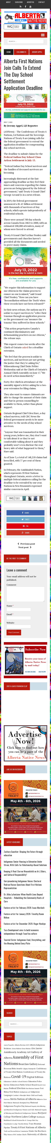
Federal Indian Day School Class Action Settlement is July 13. (22, 158)
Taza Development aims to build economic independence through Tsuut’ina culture (21, 932)
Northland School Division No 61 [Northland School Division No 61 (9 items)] (15, 1120)
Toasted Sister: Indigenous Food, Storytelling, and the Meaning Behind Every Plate (24, 941)
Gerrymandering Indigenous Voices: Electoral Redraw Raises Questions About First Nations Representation (23, 885)
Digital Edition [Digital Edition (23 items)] (35, 1077)
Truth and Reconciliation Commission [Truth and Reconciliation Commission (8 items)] (16, 1131)
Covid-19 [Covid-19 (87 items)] (18, 1076)
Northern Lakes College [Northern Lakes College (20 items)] (23, 1116)
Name (10, 605)
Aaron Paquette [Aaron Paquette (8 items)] (9, 1045)
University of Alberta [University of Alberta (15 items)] (37, 1134)
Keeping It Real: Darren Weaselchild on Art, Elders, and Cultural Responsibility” (25, 873)
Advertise (30, 2)
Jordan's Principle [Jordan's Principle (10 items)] (19, 1095)
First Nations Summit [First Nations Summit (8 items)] (32, 1088)
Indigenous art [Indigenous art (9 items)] (25, 1092)
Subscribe (19, 2)
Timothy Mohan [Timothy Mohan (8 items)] (23, 1124)
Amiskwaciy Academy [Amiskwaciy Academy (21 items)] (15, 1052)
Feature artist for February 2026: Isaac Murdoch (24, 907)
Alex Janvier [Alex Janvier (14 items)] (36, 1048)
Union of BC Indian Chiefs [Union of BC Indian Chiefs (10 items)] (17, 1134)
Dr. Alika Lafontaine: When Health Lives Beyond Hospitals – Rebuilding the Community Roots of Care (24, 898)
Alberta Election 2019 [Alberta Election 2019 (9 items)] (22, 1045)
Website (10, 622)
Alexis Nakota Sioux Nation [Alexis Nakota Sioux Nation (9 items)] (21, 1048)
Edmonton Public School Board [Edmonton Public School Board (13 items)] (23, 1084)
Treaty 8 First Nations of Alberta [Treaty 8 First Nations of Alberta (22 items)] (28, 1127)
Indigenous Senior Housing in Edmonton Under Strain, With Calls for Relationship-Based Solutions (25, 863)
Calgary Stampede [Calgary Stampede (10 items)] (29, 1068)
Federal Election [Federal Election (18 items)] (17, 1088)
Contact (41, 2)
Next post (24, 547)
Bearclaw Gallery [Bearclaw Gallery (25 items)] (28, 1064)
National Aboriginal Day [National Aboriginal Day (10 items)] (21, 1102)
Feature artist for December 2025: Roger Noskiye (25, 923)
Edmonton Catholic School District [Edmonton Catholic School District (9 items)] (16, 1081)
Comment (11, 584)
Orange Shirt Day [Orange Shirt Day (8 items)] (32, 1120)
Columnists (21, 51)
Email (9, 614)
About (8, 2)
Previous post (26, 543)
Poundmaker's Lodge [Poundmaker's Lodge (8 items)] (10, 1124)
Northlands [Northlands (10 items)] (41, 1117)
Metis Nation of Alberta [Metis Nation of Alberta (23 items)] (23, 1099)
